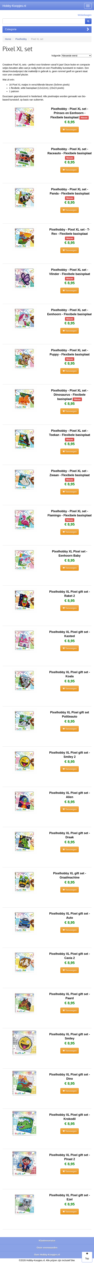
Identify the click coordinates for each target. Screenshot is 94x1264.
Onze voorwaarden (47, 1247)
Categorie (47, 29)
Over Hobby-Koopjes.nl (47, 1254)
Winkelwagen (85, 15)
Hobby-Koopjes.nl (14, 6)
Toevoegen (70, 129)
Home (8, 39)
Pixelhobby (21, 39)
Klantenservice (47, 1240)
